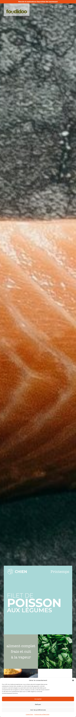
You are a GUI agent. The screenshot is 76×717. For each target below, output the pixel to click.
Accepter (38, 699)
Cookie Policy (29, 714)
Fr (61, 6)
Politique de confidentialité (41, 714)
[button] (73, 680)
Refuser (38, 704)
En (65, 6)
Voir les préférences (38, 710)
